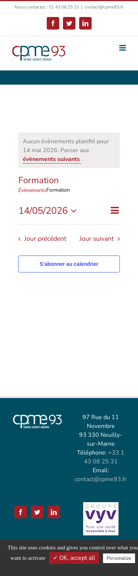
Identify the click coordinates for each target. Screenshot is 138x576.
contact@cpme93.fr (104, 7)
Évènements (32, 190)
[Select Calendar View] (114, 211)
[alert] (69, 150)
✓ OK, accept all (74, 558)
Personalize (119, 558)
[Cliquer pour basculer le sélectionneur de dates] (49, 211)
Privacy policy (72, 568)
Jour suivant (96, 238)
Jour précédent (45, 238)
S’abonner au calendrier (69, 264)
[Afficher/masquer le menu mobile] (123, 48)
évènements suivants (52, 159)
